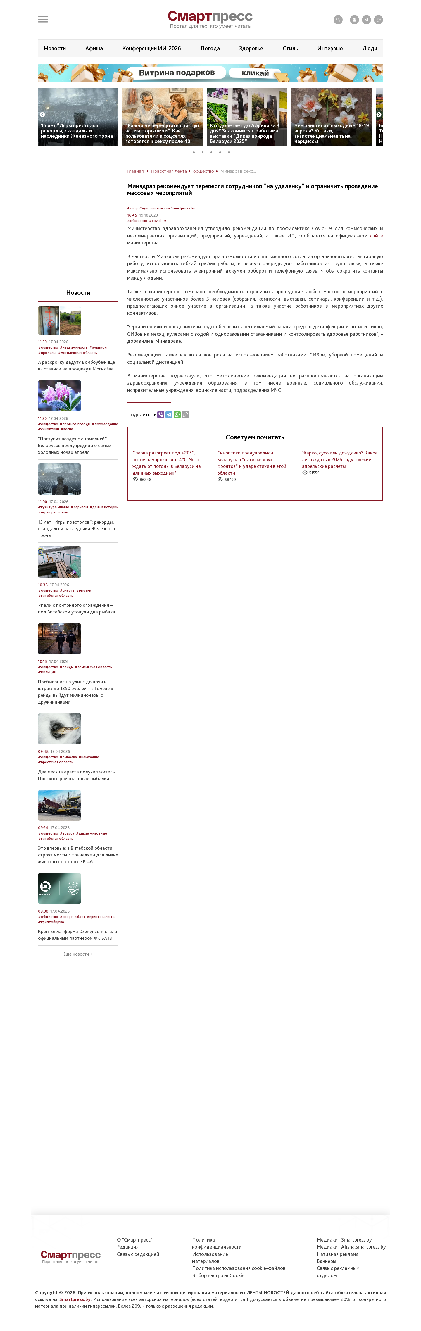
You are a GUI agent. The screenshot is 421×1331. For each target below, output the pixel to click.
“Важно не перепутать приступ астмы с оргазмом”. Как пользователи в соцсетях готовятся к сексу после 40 (162, 133)
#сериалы (79, 507)
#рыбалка (68, 757)
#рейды (66, 667)
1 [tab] (196, 151)
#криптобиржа (51, 922)
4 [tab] (222, 151)
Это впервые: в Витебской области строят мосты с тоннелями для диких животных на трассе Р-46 (78, 854)
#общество (137, 220)
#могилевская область (77, 352)
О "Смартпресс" (134, 1240)
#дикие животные (91, 833)
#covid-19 (157, 220)
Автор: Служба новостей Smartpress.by (161, 208)
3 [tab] (213, 151)
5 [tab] (231, 151)
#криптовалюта (101, 916)
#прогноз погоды (75, 424)
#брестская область (55, 762)
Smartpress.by (75, 1299)
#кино (63, 507)
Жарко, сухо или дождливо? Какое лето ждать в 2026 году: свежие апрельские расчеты (339, 459)
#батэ (79, 916)
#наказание (88, 757)
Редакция (128, 1247)
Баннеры (326, 1261)
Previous (42, 115)
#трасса (67, 833)
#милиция (47, 672)
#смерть (67, 590)
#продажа (47, 352)
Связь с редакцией (138, 1254)
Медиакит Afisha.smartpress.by (351, 1247)
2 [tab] (205, 151)
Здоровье (251, 48)
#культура (47, 507)
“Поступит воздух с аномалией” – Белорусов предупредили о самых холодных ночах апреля (74, 445)
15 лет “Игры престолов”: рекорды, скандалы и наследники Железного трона (77, 130)
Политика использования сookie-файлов (239, 1268)
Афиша (94, 48)
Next (379, 115)
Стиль (290, 48)
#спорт (66, 916)
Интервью (330, 48)
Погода (210, 48)
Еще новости (76, 954)
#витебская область (55, 595)
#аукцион (98, 347)
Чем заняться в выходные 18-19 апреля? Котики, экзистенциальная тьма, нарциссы (331, 133)
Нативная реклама (338, 1254)
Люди (370, 48)
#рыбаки (83, 590)
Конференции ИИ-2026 (151, 48)
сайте (376, 235)
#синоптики (48, 429)
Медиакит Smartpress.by (344, 1240)
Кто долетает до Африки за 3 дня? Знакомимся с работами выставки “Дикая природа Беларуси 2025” (244, 133)
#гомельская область (93, 667)
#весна (67, 429)
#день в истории (103, 507)
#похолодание (105, 424)
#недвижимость (74, 347)
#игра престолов (53, 512)
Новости (55, 48)
